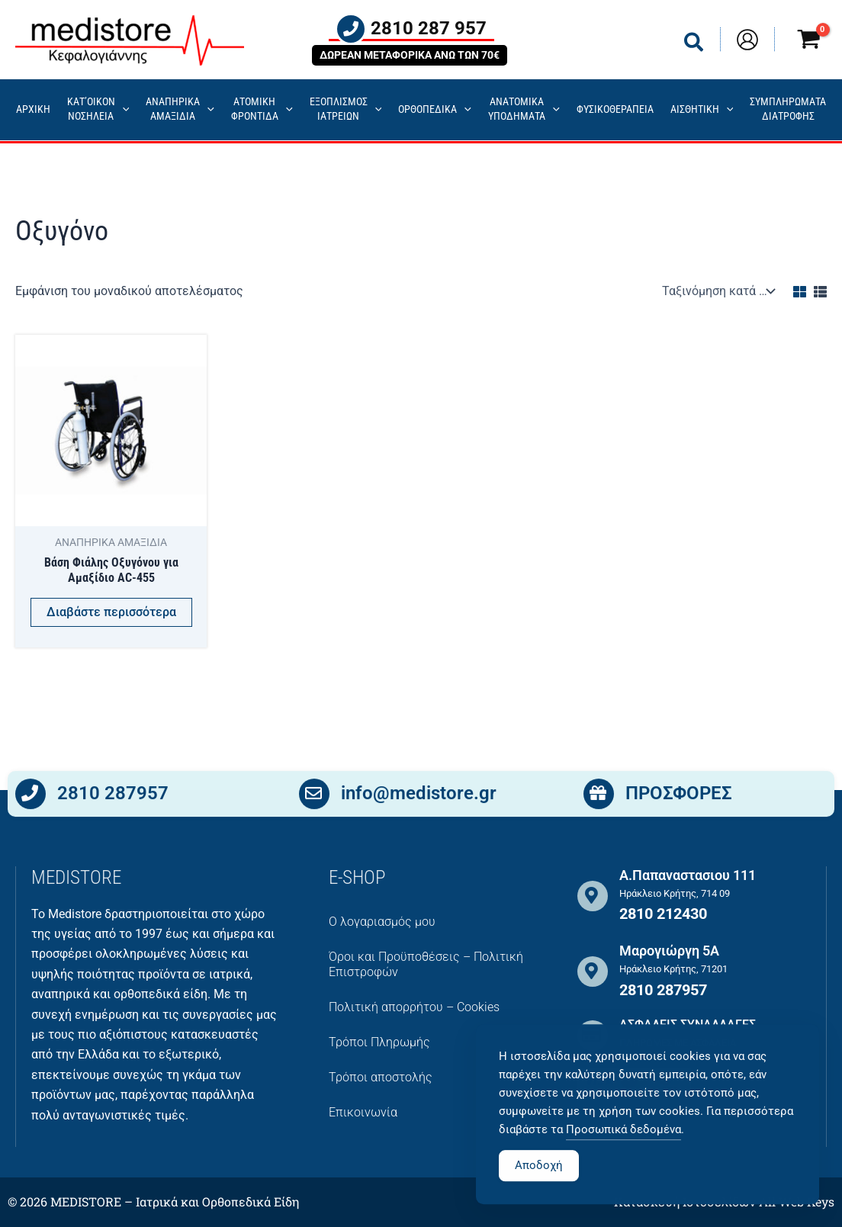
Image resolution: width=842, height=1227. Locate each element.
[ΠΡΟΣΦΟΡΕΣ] (598, 796)
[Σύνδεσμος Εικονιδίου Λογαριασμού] (747, 39)
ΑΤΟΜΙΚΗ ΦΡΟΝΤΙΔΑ (262, 109)
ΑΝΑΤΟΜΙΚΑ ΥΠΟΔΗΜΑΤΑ (524, 109)
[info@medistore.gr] (314, 796)
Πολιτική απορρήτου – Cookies (414, 1007)
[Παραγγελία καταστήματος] (717, 291)
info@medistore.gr (419, 796)
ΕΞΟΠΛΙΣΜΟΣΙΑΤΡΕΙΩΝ (346, 109)
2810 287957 (113, 796)
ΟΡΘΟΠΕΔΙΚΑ (434, 110)
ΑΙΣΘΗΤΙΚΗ (702, 110)
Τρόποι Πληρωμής (379, 1042)
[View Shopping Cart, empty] (808, 41)
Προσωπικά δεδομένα (623, 1161)
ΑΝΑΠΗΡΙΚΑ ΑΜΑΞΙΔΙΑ (180, 109)
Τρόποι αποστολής (380, 1077)
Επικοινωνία (363, 1112)
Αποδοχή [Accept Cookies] (539, 1197)
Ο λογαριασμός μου (382, 921)
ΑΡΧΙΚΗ (33, 109)
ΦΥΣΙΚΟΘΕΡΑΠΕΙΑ (615, 109)
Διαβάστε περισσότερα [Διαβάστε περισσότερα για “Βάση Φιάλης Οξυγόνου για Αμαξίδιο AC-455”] (111, 612)
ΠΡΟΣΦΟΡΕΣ (678, 796)
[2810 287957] (30, 796)
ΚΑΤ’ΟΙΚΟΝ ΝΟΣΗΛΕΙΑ (98, 109)
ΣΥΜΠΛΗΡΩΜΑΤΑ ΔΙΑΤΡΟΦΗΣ (788, 109)
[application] (122, 110)
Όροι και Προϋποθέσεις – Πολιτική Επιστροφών (426, 964)
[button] (694, 45)
